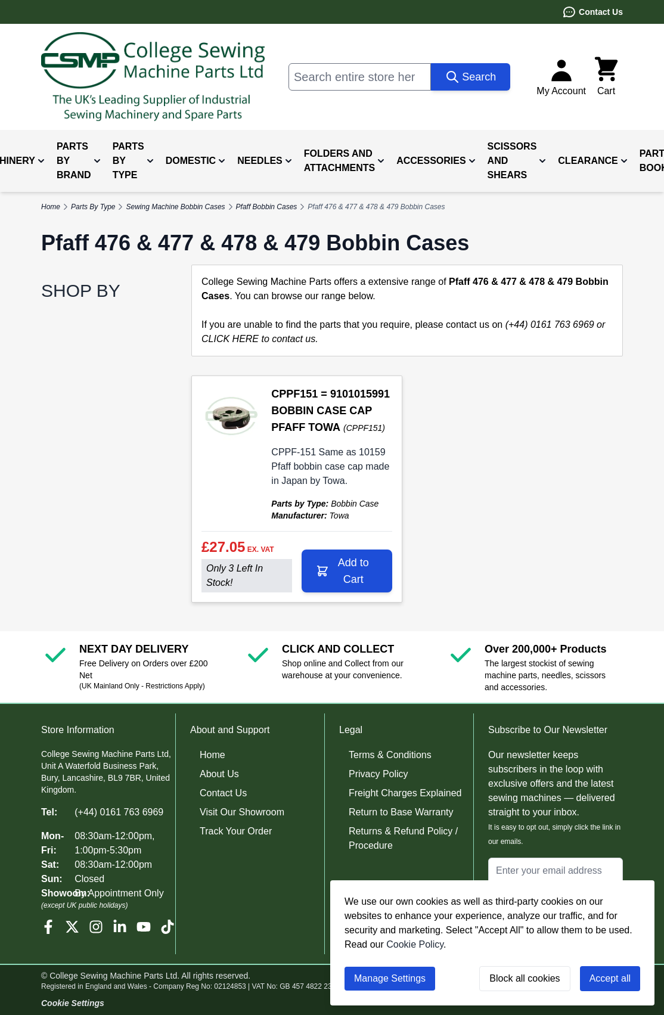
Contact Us (592, 12)
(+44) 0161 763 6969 (119, 812)
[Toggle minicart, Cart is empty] (606, 77)
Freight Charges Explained (405, 793)
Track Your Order (236, 831)
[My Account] (561, 77)
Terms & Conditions (390, 755)
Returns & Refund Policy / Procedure (403, 838)
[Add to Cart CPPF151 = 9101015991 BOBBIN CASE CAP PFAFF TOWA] (347, 571)
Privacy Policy (378, 774)
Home (212, 755)
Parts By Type (93, 207)
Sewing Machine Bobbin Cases (175, 207)
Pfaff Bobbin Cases (266, 207)
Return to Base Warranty (401, 812)
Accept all (610, 978)
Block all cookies (524, 978)
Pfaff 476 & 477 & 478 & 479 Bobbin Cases (376, 207)
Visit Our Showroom (242, 812)
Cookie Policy (414, 944)
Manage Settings (390, 978)
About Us (219, 774)
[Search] (470, 77)
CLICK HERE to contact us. (259, 339)
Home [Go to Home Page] (50, 207)
